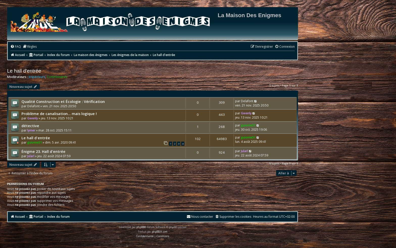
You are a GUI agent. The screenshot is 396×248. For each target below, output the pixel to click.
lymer (31, 130)
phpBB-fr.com (159, 231)
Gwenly (32, 118)
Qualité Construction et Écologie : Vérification (63, 101)
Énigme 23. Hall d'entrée (43, 151)
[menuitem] (15, 46)
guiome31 (248, 125)
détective (30, 125)
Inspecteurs (37, 77)
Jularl (30, 156)
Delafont (33, 106)
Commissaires (57, 77)
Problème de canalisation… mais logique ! (59, 113)
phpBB (140, 227)
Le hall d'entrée (24, 71)
